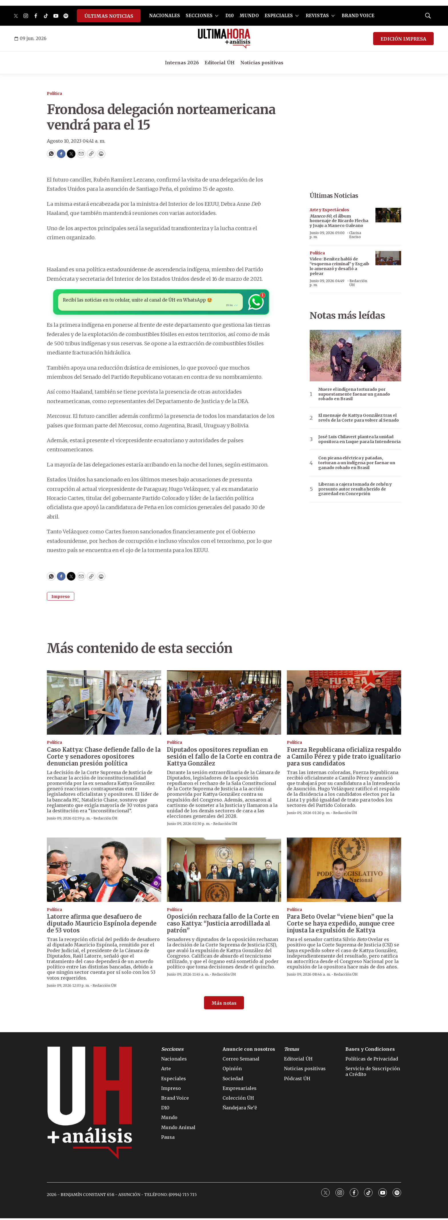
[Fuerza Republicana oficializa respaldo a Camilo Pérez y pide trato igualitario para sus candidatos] (344, 704)
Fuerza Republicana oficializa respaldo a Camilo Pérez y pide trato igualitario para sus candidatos (344, 757)
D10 (229, 15)
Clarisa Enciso (355, 235)
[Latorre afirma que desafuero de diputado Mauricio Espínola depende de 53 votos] (104, 871)
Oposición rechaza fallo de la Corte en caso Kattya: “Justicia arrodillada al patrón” (223, 925)
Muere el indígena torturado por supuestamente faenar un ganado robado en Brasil (354, 394)
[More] (216, 15)
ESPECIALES (279, 15)
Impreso (60, 598)
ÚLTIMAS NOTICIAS (108, 16)
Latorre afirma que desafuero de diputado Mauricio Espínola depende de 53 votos (102, 925)
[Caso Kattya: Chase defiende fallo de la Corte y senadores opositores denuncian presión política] (104, 704)
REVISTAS (317, 15)
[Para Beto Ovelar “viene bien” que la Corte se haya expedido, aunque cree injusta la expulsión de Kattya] (344, 871)
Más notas (224, 1005)
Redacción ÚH (358, 283)
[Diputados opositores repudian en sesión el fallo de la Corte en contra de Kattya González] (224, 704)
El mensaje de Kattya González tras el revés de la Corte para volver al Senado (358, 418)
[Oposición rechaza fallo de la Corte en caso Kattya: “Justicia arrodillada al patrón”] (224, 871)
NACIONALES (164, 15)
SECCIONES (199, 15)
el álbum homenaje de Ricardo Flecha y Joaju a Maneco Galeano (339, 221)
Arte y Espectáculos (329, 210)
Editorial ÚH (220, 62)
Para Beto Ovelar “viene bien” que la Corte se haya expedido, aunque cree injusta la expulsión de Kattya (341, 925)
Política (54, 93)
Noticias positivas (261, 62)
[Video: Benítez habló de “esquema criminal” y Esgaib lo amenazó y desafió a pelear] (388, 258)
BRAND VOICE (358, 15)
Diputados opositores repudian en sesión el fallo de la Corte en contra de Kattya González (224, 757)
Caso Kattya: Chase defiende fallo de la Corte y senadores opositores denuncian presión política (104, 757)
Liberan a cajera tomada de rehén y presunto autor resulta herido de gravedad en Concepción (355, 489)
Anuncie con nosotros (249, 1051)
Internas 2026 (182, 62)
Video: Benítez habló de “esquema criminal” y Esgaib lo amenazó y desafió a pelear (339, 266)
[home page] (224, 39)
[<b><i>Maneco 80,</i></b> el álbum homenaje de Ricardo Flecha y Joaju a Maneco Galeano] (388, 215)
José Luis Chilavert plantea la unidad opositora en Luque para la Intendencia (359, 439)
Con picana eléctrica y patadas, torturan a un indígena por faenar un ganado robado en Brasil (356, 463)
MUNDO (249, 15)
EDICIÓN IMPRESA (403, 39)
